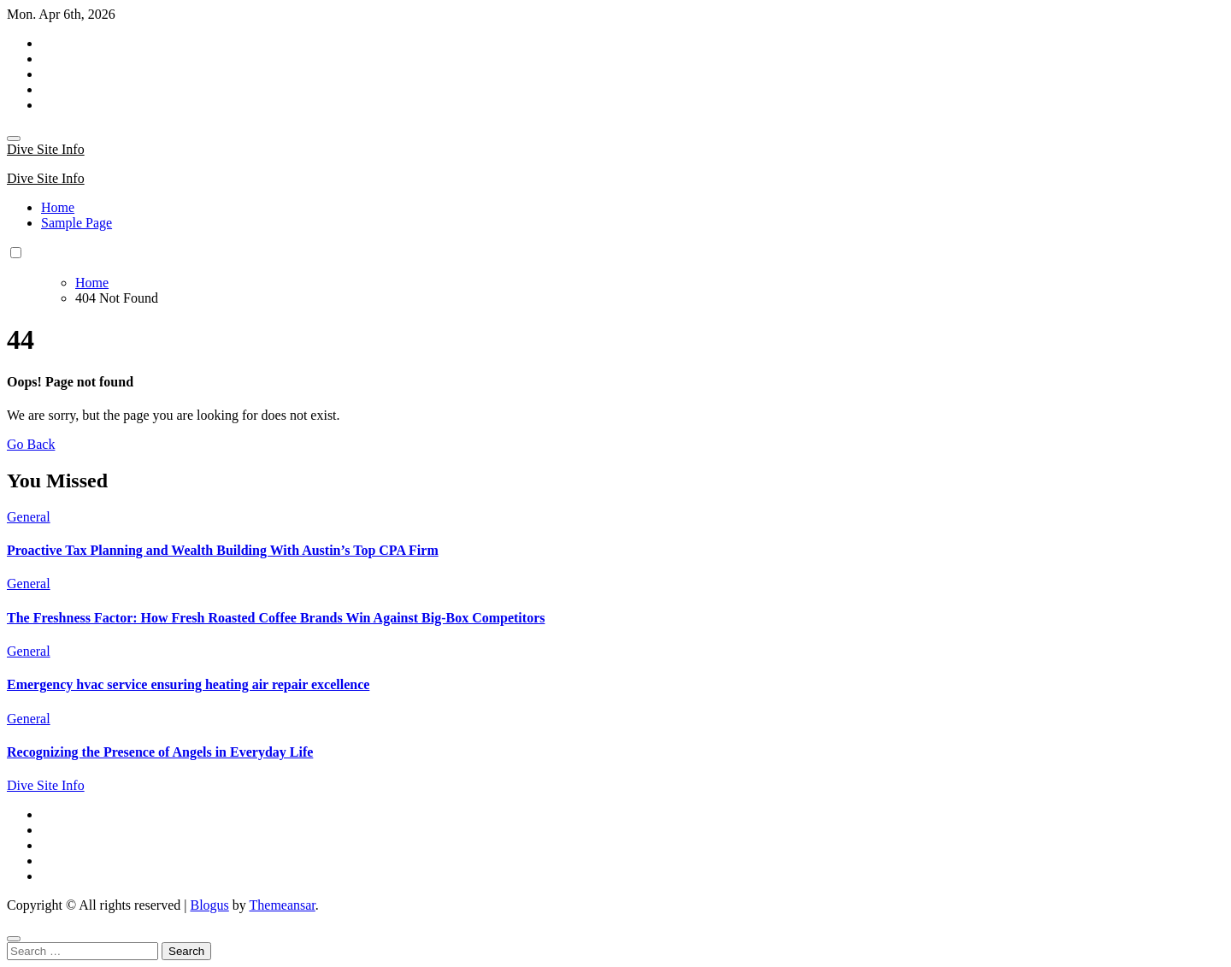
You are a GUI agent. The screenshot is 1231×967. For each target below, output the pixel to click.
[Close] (14, 938)
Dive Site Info (46, 149)
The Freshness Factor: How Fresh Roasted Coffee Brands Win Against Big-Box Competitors (276, 617)
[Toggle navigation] (14, 138)
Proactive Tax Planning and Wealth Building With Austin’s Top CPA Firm (223, 550)
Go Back (31, 444)
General (28, 517)
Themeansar (282, 905)
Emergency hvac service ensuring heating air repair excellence (188, 684)
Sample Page (76, 222)
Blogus (209, 905)
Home (57, 207)
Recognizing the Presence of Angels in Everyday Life (160, 752)
